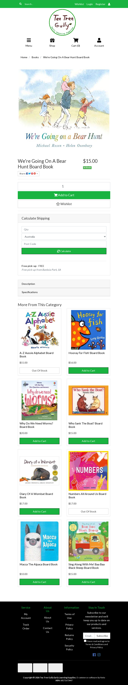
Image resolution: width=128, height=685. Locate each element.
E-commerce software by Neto (91, 677)
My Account (26, 616)
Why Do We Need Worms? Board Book (36, 425)
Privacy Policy (69, 626)
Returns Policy (69, 637)
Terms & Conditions (94, 644)
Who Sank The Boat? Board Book (85, 425)
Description (28, 283)
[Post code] (64, 244)
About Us (47, 619)
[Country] (64, 236)
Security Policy (69, 647)
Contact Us (47, 629)
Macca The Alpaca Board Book (39, 564)
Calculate (64, 251)
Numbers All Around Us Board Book (87, 495)
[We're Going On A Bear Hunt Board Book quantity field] (64, 186)
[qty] (64, 229)
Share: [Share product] (27, 173)
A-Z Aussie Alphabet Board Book (36, 354)
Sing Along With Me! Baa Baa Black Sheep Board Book (87, 565)
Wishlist (79, 4)
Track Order (25, 626)
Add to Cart (64, 195)
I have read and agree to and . (96, 644)
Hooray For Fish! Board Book (87, 353)
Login (90, 4)
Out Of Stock (39, 370)
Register (100, 4)
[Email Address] (88, 636)
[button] (64, 204)
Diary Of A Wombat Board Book (36, 495)
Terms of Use (69, 616)
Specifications (30, 292)
